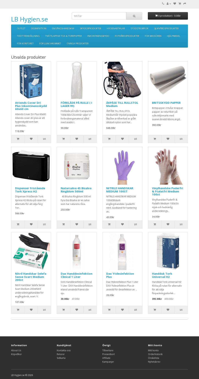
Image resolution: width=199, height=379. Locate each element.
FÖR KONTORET (25, 43)
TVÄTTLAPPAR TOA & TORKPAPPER (63, 36)
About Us (16, 350)
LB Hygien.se (29, 19)
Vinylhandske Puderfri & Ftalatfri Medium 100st (167, 191)
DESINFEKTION (38, 28)
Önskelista (153, 358)
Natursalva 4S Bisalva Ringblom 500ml (76, 189)
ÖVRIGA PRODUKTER (78, 43)
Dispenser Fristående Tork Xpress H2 (30, 189)
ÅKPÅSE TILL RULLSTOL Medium (122, 104)
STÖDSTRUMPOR (139, 28)
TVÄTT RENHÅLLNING (28, 36)
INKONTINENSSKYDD (98, 36)
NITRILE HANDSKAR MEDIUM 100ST (119, 189)
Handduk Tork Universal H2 (162, 275)
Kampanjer (108, 361)
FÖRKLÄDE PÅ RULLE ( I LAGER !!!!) (76, 104)
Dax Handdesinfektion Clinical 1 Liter (76, 275)
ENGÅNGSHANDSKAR (63, 28)
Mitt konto (153, 350)
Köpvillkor (16, 354)
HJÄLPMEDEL (173, 36)
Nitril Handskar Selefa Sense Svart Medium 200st (30, 277)
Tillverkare (107, 350)
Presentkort (108, 354)
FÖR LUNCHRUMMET (50, 43)
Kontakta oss (64, 350)
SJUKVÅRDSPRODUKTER (166, 28)
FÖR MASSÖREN (153, 36)
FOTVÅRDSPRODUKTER (127, 36)
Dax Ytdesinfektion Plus (120, 275)
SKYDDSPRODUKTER (90, 28)
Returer (61, 354)
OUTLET (21, 28)
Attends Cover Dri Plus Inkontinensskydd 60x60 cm (31, 106)
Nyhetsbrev (154, 361)
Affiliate (106, 358)
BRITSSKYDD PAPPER (166, 103)
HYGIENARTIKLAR (116, 28)
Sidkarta (61, 358)
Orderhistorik (155, 354)
